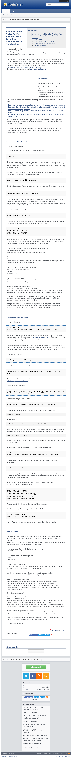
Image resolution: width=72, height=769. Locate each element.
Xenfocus (12, 753)
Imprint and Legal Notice (57, 753)
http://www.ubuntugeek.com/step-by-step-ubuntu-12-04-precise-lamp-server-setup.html (36, 105)
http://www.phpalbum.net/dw (41, 337)
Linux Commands (29, 11)
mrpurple (47, 686)
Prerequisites (38, 40)
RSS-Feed (69, 753)
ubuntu (47, 687)
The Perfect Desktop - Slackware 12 (32, 743)
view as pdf (55, 630)
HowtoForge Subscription (44, 11)
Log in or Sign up (64, 1)
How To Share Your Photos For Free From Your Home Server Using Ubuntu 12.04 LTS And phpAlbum (46, 36)
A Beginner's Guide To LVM (30, 721)
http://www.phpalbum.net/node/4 (17, 381)
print (63, 630)
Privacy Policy (67, 756)
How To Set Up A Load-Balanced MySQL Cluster (35, 735)
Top (66, 753)
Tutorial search (8, 15)
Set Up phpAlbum (40, 45)
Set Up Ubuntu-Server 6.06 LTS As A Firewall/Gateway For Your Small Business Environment (33, 731)
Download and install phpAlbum (44, 43)
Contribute (39, 753)
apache (43, 687)
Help (50, 753)
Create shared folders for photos (44, 41)
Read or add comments (43, 689)
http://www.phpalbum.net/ (37, 69)
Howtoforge (9, 756)
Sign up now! (36, 667)
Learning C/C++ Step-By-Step (30, 712)
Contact (45, 753)
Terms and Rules (60, 756)
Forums (20, 11)
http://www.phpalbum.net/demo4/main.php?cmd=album (25, 67)
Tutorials (6, 11)
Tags (13, 11)
